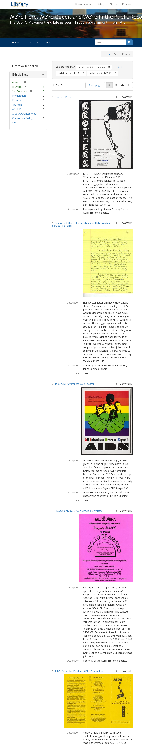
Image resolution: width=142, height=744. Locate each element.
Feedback (127, 4)
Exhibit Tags (20, 74)
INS (14, 122)
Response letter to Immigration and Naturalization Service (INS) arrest (81, 224)
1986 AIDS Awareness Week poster (74, 383)
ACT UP (16, 109)
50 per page (95, 85)
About (48, 42)
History (101, 4)
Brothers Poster (64, 97)
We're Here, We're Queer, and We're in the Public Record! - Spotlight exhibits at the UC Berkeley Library (20, 4)
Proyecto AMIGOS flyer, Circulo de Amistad (79, 510)
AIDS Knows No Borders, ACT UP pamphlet (79, 671)
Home (16, 42)
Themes (31, 42)
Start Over (122, 67)
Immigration (19, 95)
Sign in (113, 4)
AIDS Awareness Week (24, 113)
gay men (17, 104)
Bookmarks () (83, 4)
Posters (16, 100)
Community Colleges (23, 118)
